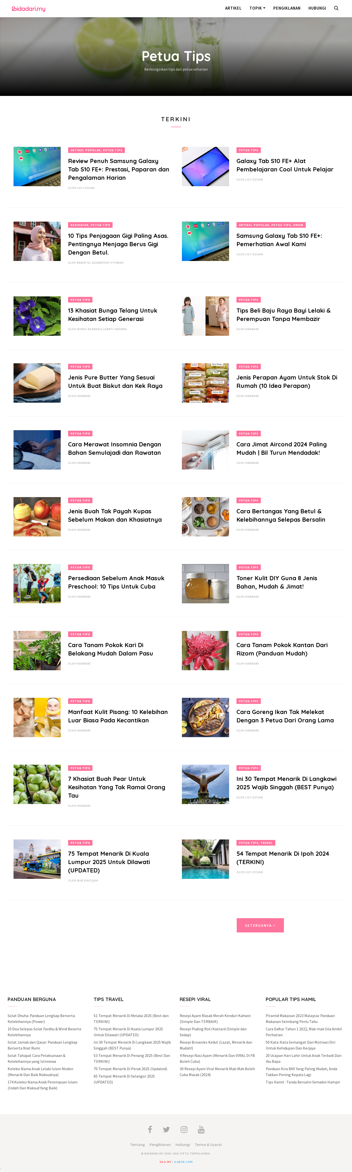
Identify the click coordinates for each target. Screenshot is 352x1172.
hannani (252, 329)
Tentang (137, 1144)
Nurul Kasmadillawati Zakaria (102, 329)
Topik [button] (255, 8)
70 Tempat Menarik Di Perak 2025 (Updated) (130, 1068)
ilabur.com (183, 1162)
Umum (298, 225)
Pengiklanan (287, 8)
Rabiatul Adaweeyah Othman (100, 262)
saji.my (165, 1162)
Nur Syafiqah (87, 880)
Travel (267, 843)
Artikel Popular (86, 150)
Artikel (233, 8)
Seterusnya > (260, 925)
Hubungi (317, 8)
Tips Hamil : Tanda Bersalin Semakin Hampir (303, 1082)
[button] (337, 8)
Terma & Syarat (208, 1144)
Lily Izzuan (86, 188)
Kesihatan (79, 225)
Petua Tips (112, 150)
